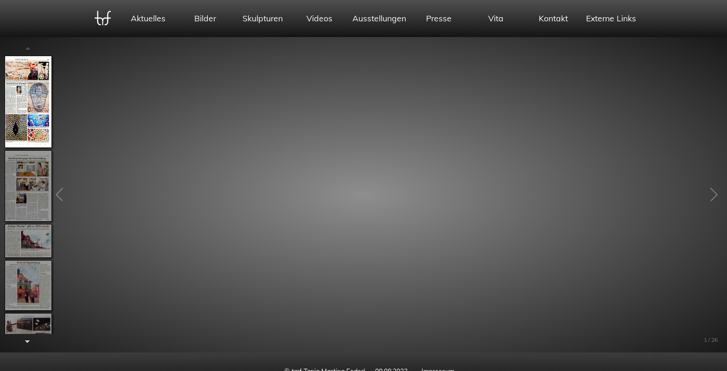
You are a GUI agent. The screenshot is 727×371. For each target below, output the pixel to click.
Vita (496, 18)
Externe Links (611, 18)
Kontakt (553, 18)
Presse (439, 18)
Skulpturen (262, 18)
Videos (319, 18)
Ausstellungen (379, 18)
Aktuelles (148, 18)
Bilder (205, 18)
